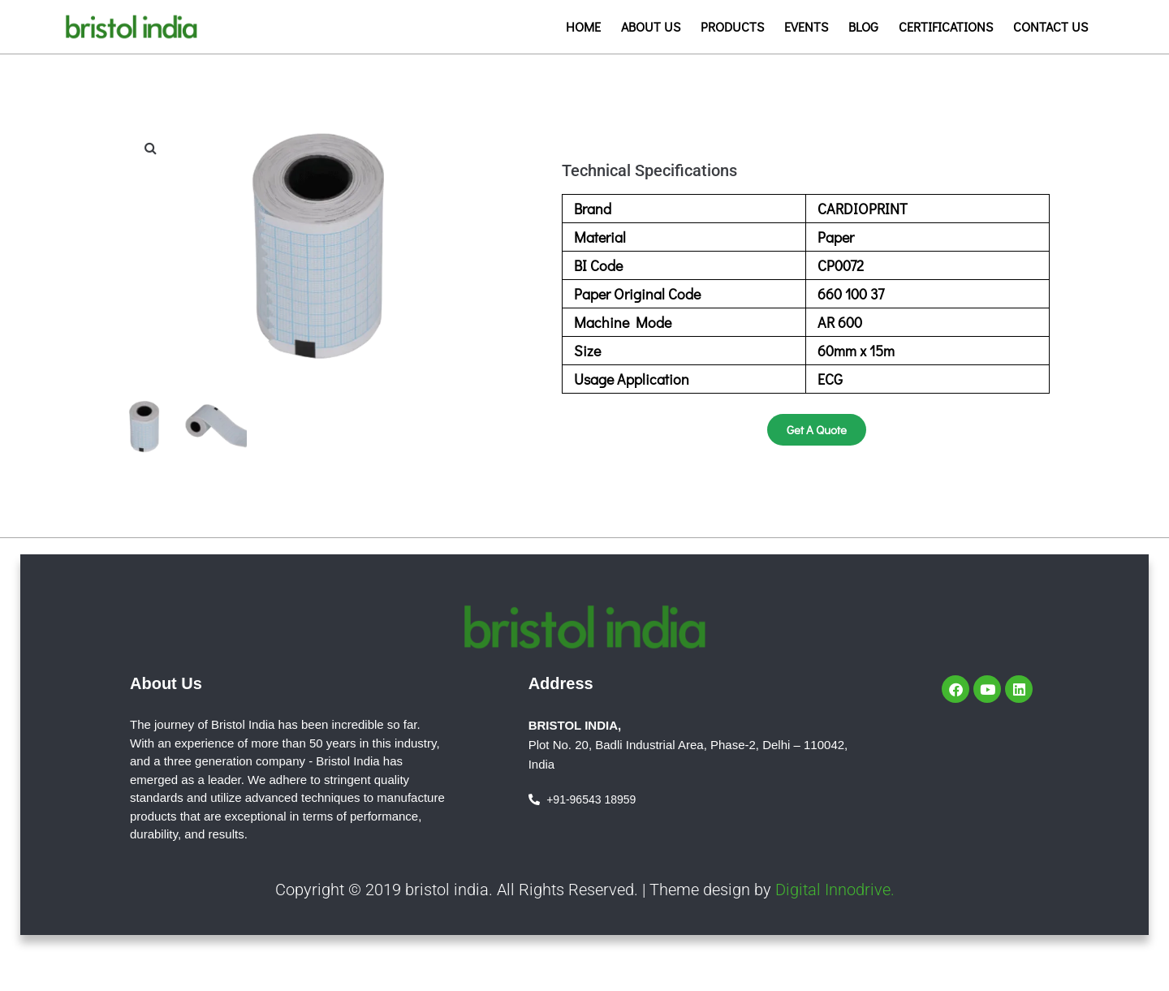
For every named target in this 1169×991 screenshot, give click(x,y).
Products (732, 26)
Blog (863, 26)
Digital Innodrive (833, 888)
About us (650, 26)
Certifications (946, 26)
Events (806, 26)
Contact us (1050, 26)
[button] (150, 147)
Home (583, 26)
